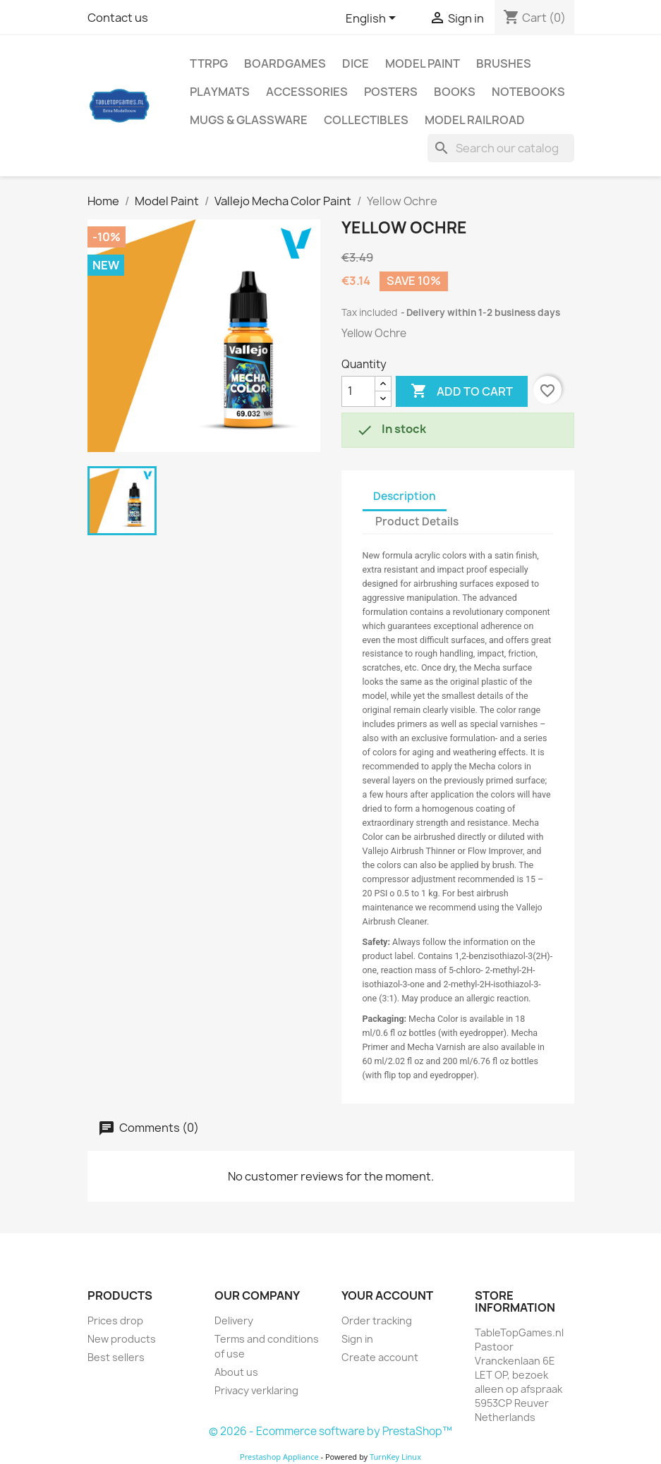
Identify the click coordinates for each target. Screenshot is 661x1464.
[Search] (500, 148)
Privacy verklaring (256, 1390)
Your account (387, 1295)
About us (236, 1372)
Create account (379, 1357)
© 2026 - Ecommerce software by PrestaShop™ (330, 1431)
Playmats (220, 91)
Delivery (233, 1320)
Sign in (357, 1339)
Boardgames (285, 63)
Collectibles (366, 120)
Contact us (117, 17)
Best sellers (116, 1357)
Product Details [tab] (417, 521)
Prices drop (115, 1320)
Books (454, 91)
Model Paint (422, 63)
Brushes (503, 63)
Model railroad (475, 120)
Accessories (307, 91)
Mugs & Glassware (249, 120)
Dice (355, 63)
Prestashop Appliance (279, 1456)
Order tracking (376, 1320)
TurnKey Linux (395, 1456)
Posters (391, 91)
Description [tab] (404, 496)
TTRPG (209, 63)
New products (121, 1339)
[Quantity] (358, 391)
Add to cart (462, 391)
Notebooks (528, 91)
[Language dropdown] (373, 19)
